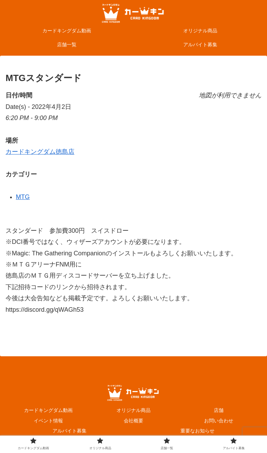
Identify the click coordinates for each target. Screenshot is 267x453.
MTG (23, 196)
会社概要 (133, 420)
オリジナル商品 (133, 410)
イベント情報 (48, 420)
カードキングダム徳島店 (40, 151)
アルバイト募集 (69, 431)
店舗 (219, 410)
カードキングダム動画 (48, 410)
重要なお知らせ (197, 431)
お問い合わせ (218, 420)
